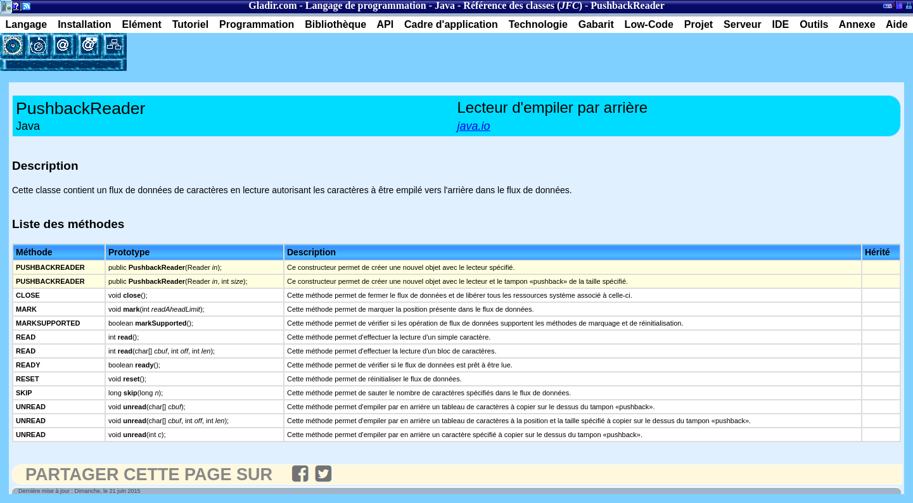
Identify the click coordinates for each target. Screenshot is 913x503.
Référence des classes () (522, 5)
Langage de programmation (365, 5)
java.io (473, 126)
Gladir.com (272, 5)
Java (445, 5)
